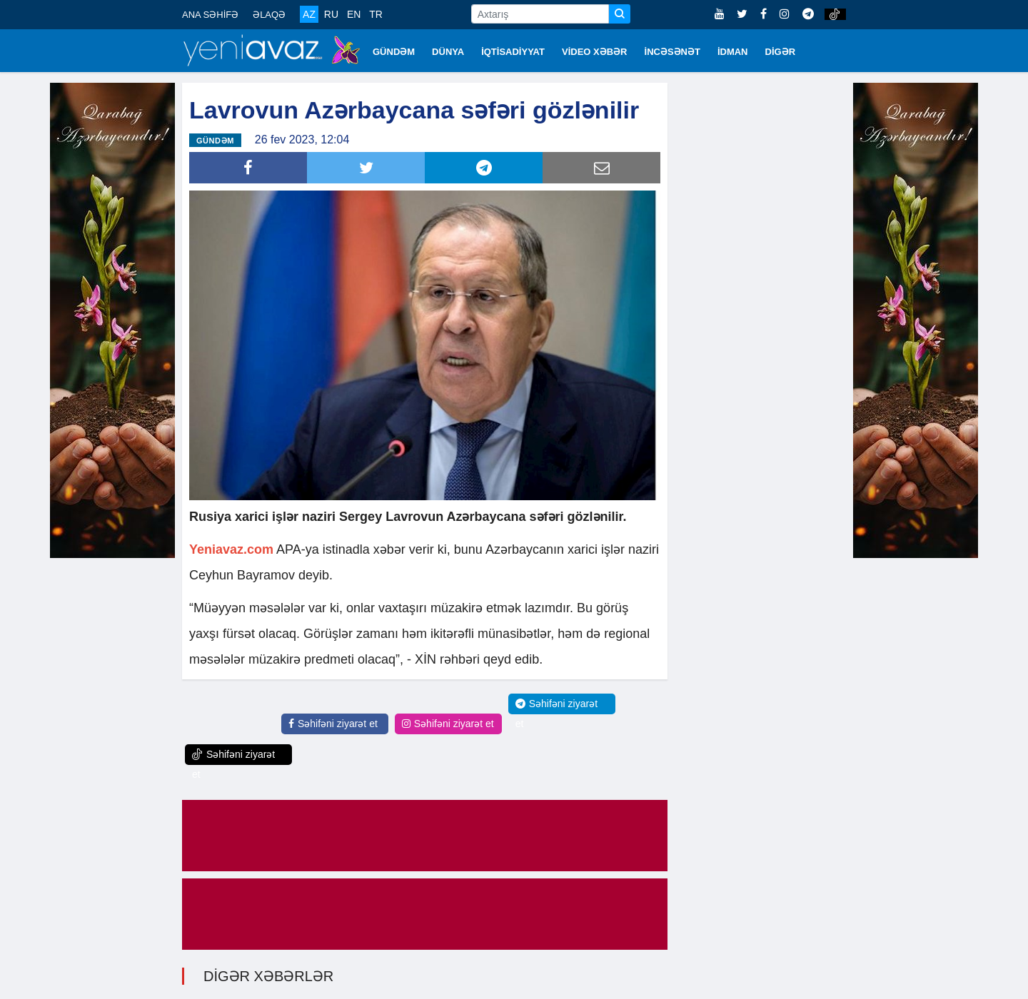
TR (376, 14)
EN (354, 14)
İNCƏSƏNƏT (672, 51)
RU (331, 14)
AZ (309, 14)
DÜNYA (448, 51)
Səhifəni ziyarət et (333, 723)
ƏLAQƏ (269, 14)
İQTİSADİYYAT (513, 51)
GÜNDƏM (394, 51)
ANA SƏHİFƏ (210, 14)
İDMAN (732, 51)
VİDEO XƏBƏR (595, 51)
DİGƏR (780, 51)
